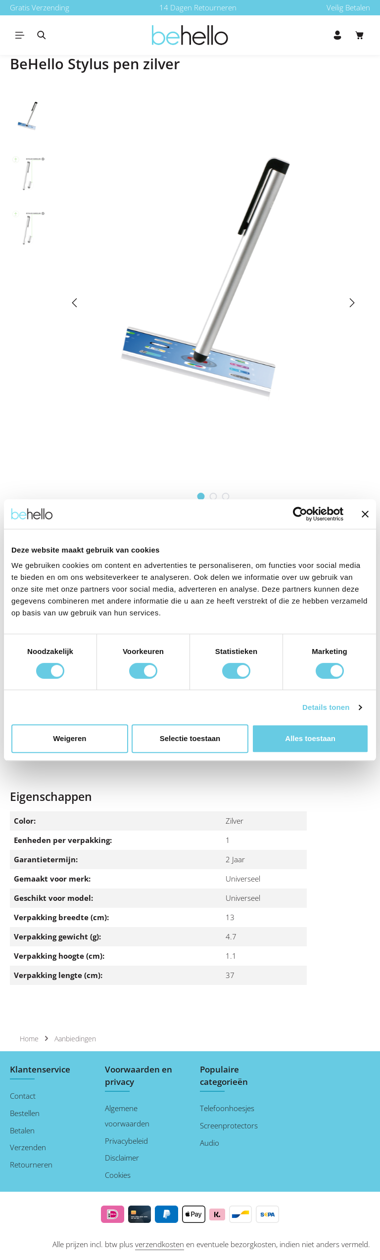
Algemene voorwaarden (127, 1115)
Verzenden (28, 1147)
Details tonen (325, 707)
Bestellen (25, 1113)
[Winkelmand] (359, 35)
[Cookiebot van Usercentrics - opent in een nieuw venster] (300, 514)
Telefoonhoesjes (227, 1108)
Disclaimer (122, 1158)
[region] (190, 302)
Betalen (22, 1130)
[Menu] (20, 35)
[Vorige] (75, 302)
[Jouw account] (337, 35)
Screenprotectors (229, 1125)
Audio (209, 1143)
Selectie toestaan (190, 738)
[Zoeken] (41, 35)
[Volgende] (351, 302)
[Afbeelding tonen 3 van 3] (226, 496)
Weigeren (69, 738)
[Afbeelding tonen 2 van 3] (213, 496)
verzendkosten (159, 1244)
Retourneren (31, 1164)
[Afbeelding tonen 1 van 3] (201, 496)
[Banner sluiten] (365, 514)
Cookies (118, 1175)
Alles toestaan (310, 738)
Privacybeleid (126, 1141)
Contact (23, 1096)
